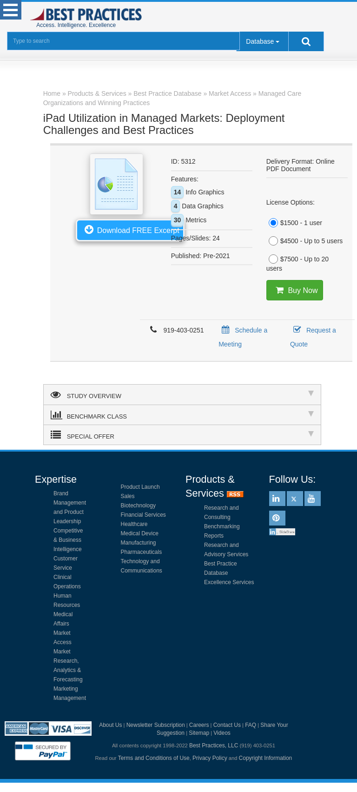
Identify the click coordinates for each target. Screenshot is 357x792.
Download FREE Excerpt (130, 229)
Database (260, 41)
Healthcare (134, 524)
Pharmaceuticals (141, 552)
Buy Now (295, 290)
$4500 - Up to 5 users (304, 241)
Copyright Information (265, 758)
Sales (128, 496)
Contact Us (227, 725)
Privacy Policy (209, 758)
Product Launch (140, 487)
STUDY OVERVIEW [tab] (182, 394)
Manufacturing (138, 542)
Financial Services (143, 515)
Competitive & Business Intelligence (68, 539)
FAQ (250, 725)
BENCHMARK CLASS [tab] (182, 415)
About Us (110, 725)
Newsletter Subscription (155, 725)
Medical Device (140, 533)
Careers (199, 725)
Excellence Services (229, 582)
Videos (221, 733)
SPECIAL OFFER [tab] (182, 435)
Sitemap (199, 733)
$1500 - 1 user (294, 222)
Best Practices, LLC (213, 745)
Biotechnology (138, 505)
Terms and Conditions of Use (154, 758)
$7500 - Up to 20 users (297, 263)
